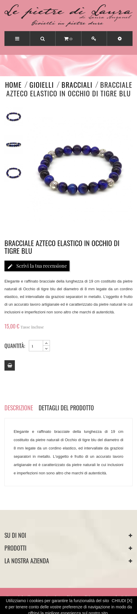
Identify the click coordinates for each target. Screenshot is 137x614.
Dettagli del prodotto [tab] (66, 407)
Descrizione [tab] (18, 407)
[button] (120, 38)
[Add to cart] (9, 365)
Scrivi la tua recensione (37, 266)
